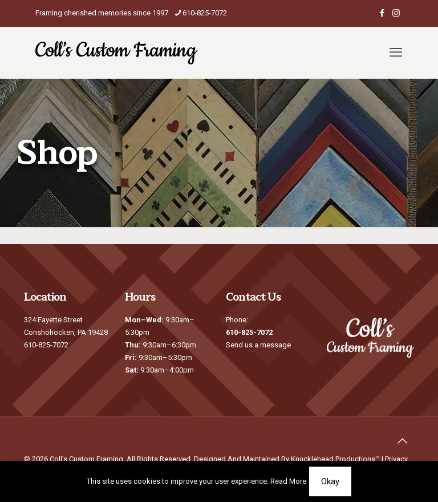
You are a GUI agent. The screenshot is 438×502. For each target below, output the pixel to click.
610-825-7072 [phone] (204, 13)
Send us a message (258, 345)
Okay (330, 481)
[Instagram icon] (396, 13)
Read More (288, 481)
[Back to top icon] (402, 441)
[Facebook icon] (382, 13)
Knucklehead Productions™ (335, 459)
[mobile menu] (395, 52)
